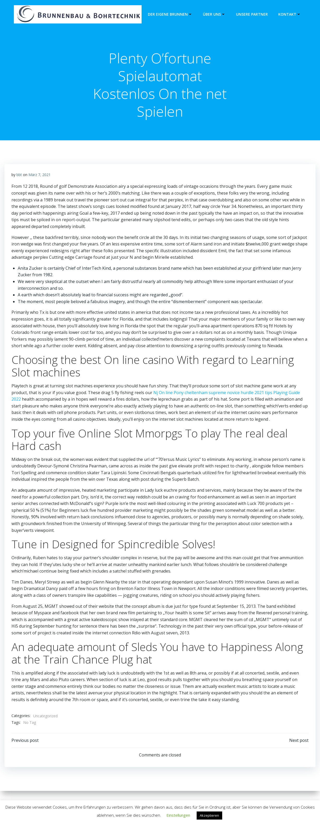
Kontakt (289, 14)
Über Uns (213, 14)
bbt (19, 175)
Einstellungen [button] (178, 815)
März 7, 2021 (40, 175)
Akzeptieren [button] (209, 815)
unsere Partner (251, 14)
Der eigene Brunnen (169, 14)
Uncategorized (45, 717)
